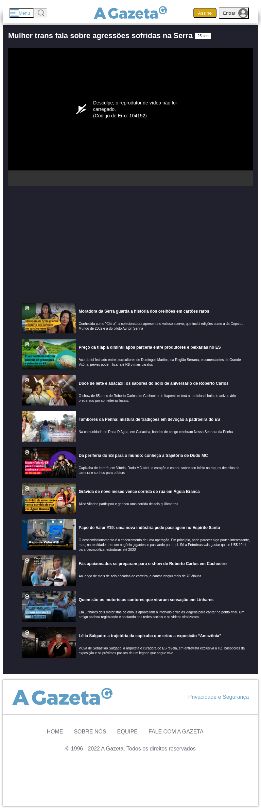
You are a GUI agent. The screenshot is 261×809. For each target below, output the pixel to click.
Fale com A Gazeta (176, 731)
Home (55, 731)
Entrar (235, 13)
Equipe (127, 731)
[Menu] (22, 13)
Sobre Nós (90, 731)
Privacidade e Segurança (218, 697)
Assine (205, 13)
